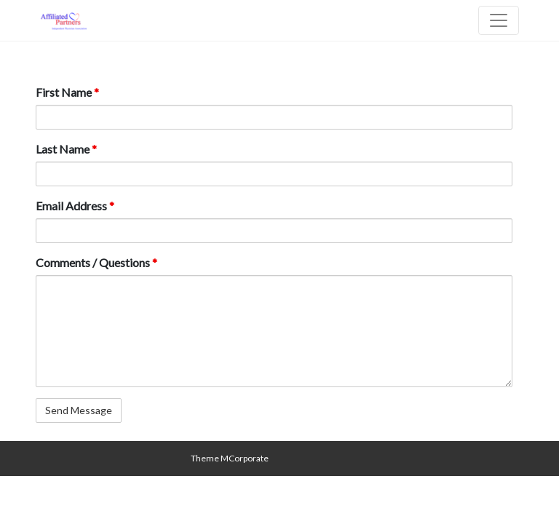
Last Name (66, 149)
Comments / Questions (96, 262)
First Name (67, 92)
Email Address (75, 206)
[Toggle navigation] (498, 20)
